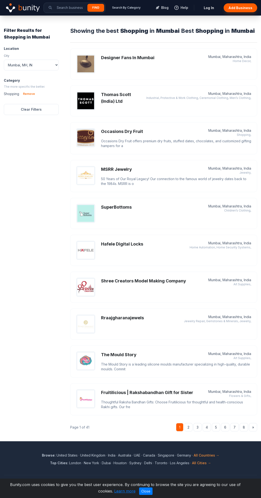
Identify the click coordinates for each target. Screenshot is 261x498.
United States (67, 455)
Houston (120, 463)
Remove (29, 94)
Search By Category (126, 7)
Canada (149, 455)
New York (91, 463)
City (6, 55)
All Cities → (201, 463)
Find (95, 7)
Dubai (106, 463)
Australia (124, 455)
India (111, 455)
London (75, 463)
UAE (137, 455)
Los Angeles (179, 463)
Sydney (135, 463)
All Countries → (206, 455)
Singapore (166, 455)
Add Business (240, 8)
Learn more (125, 491)
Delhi (148, 463)
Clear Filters (31, 109)
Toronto (161, 463)
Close (145, 491)
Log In (209, 8)
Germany (184, 455)
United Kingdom (92, 455)
